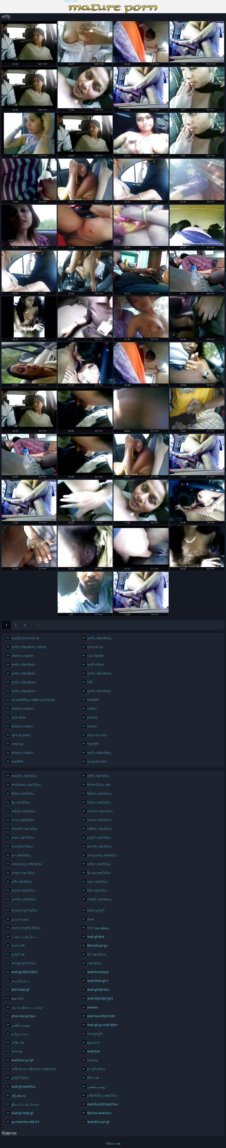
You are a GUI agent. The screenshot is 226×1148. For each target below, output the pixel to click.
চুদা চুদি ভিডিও (96, 1069)
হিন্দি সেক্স (93, 1078)
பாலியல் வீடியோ (23, 937)
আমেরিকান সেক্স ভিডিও (26, 785)
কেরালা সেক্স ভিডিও (99, 820)
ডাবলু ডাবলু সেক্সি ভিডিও (26, 864)
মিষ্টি (89, 682)
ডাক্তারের (17, 744)
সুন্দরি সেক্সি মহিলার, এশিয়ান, (29, 647)
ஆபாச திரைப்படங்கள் (27, 1007)
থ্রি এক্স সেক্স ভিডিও (99, 873)
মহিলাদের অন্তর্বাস (22, 656)
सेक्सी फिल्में (93, 1051)
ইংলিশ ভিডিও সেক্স (98, 785)
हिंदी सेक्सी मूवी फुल (97, 946)
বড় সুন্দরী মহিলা (97, 762)
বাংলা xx (16, 1051)
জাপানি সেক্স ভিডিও (99, 846)
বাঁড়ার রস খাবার (97, 735)
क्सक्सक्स (92, 1007)
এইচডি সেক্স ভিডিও (23, 811)
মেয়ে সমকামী (95, 656)
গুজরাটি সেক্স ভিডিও (24, 829)
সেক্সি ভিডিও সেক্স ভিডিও (102, 1096)
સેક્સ (90, 919)
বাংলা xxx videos (98, 928)
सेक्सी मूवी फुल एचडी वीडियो (102, 1025)
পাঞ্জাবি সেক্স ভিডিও (99, 899)
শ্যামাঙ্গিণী (93, 700)
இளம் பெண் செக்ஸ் (25, 1104)
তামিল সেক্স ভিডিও (99, 864)
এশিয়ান (92, 709)
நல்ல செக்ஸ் (20, 919)
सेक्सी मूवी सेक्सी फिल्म (23, 1087)
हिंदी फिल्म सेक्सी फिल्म (99, 1113)
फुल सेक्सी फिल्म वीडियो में (25, 1122)
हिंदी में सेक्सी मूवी (20, 990)
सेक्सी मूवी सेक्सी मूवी (22, 1113)
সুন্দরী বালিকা (95, 665)
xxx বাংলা (17, 999)
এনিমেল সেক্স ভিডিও (100, 811)
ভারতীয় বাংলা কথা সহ (25, 638)
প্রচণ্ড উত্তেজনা (20, 735)
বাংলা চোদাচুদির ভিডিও (26, 928)
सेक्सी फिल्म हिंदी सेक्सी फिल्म (102, 1104)
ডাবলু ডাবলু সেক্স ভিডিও (102, 855)
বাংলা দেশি (18, 946)
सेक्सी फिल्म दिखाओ (97, 972)
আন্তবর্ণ (91, 726)
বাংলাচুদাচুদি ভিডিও (23, 963)
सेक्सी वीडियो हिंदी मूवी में (100, 999)
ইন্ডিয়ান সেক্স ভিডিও (99, 794)
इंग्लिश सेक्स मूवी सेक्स (23, 1016)
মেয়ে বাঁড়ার (18, 718)
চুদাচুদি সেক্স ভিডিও (99, 838)
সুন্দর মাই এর (95, 647)
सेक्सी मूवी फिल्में (95, 937)
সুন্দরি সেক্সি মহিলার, (99, 638)
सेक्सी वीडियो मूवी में (97, 981)
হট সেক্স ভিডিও (96, 954)
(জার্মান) (92, 718)
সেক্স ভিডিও (94, 963)
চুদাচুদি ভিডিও (20, 1078)
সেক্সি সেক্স (17, 1043)
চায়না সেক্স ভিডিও (22, 838)
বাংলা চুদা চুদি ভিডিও (24, 910)
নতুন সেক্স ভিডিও (97, 882)
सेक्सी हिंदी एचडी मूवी (98, 1122)
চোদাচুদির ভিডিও (22, 846)
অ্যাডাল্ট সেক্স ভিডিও (24, 776)
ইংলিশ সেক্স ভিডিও (22, 794)
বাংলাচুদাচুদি (95, 1034)
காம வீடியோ (20, 981)
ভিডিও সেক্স (70, 1)
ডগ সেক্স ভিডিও (21, 855)
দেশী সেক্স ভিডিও (21, 882)
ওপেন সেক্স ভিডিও (22, 820)
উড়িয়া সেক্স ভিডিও (99, 802)
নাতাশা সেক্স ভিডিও (23, 891)
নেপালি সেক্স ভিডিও (23, 899)
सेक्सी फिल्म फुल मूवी (22, 1060)
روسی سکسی (20, 1025)
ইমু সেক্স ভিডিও (20, 802)
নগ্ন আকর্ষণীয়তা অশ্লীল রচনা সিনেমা (33, 700)
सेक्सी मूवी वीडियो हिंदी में (24, 972)
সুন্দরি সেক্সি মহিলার (23, 665)
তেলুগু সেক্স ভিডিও (23, 873)
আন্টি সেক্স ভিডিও (98, 776)
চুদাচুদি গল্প (18, 954)
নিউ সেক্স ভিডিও (97, 891)
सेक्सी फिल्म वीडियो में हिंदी (101, 1016)
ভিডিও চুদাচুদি (96, 910)
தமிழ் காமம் (19, 1034)
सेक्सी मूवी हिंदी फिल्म (98, 990)
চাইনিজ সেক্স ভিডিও (99, 829)
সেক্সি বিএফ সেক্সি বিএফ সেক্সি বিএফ (33, 1069)
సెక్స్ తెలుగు (18, 1096)
